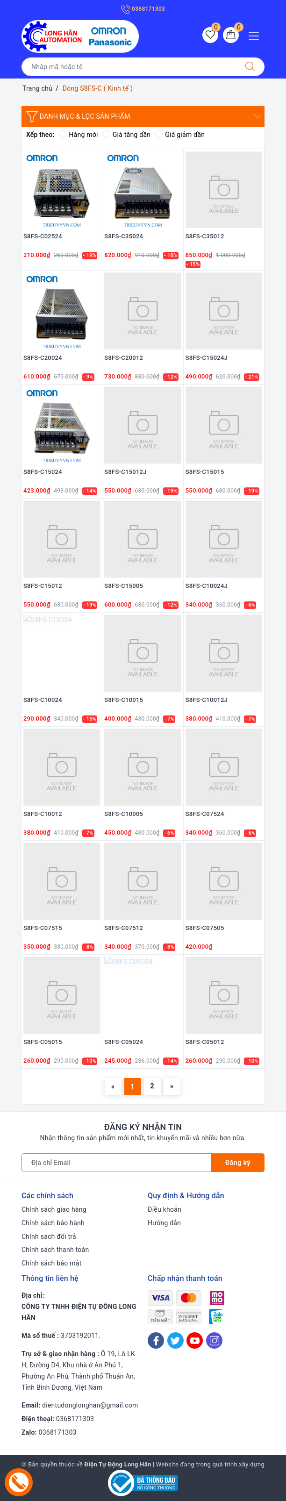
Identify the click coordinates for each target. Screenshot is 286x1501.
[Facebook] (156, 1340)
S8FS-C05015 (42, 1041)
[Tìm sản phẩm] (128, 66)
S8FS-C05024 (123, 1041)
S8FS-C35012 (205, 236)
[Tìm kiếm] (250, 66)
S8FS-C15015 (205, 471)
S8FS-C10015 (123, 699)
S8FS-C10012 (42, 813)
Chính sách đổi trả (48, 1236)
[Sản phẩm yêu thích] (210, 35)
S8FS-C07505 (205, 927)
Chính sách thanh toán (55, 1249)
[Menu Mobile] (256, 34)
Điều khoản (164, 1209)
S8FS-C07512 (123, 927)
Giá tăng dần (127, 134)
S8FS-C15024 (42, 471)
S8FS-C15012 (42, 585)
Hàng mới (78, 134)
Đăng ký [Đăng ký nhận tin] (237, 1162)
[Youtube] (194, 1340)
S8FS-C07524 (205, 813)
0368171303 (143, 9)
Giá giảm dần (180, 134)
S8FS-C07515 (42, 927)
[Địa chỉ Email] (116, 1162)
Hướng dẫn (164, 1223)
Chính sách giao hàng (53, 1209)
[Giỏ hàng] (231, 35)
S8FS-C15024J (207, 357)
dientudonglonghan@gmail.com (90, 1405)
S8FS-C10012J (207, 699)
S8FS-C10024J (207, 585)
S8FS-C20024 (42, 357)
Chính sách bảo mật (51, 1263)
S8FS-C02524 (42, 236)
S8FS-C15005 (123, 585)
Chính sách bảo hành (53, 1223)
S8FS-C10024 (42, 699)
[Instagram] (214, 1340)
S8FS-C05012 (205, 1041)
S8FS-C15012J (125, 471)
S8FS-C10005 (123, 813)
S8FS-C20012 (123, 357)
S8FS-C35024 (123, 236)
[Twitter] (175, 1340)
